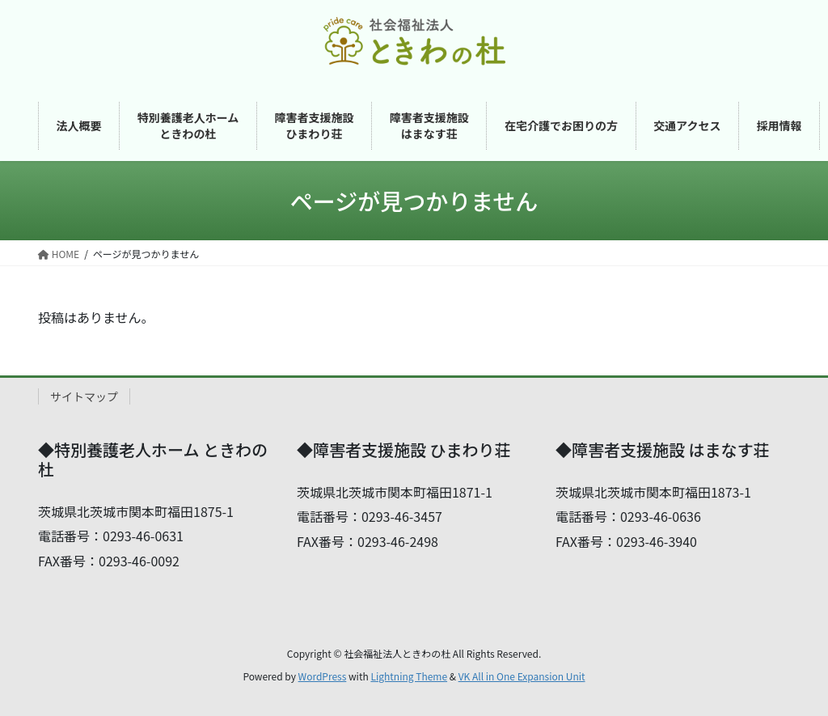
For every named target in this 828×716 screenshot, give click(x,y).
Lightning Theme (408, 676)
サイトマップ (84, 396)
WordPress (322, 676)
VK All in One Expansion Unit (521, 676)
